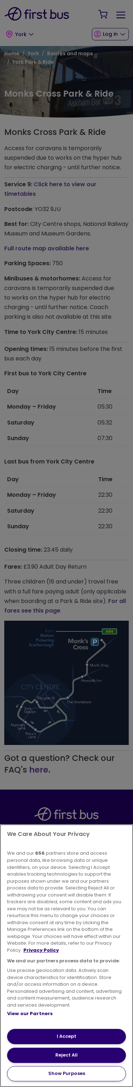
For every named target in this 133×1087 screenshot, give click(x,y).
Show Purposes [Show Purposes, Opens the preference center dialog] (66, 1073)
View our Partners (30, 1013)
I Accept (66, 1036)
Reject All (66, 1055)
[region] (66, 955)
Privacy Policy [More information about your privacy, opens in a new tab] (41, 950)
